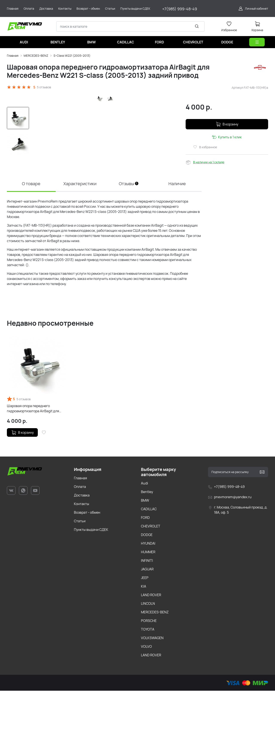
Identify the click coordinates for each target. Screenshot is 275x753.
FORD (145, 579)
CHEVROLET (150, 588)
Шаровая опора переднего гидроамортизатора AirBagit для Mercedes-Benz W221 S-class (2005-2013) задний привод (36, 471)
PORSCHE (149, 683)
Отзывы (128, 246)
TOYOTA (147, 691)
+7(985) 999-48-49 (179, 8)
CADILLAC (149, 571)
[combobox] (130, 26)
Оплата (80, 549)
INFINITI (147, 622)
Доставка (82, 557)
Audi (144, 545)
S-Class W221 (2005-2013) (71, 55)
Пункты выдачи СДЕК (91, 592)
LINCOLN (148, 665)
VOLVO (146, 708)
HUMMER (148, 614)
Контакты (81, 566)
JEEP (144, 640)
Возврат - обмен (87, 574)
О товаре (31, 246)
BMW (145, 562)
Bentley (147, 554)
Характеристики (79, 246)
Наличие (177, 246)
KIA (143, 648)
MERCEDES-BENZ (36, 55)
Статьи (80, 583)
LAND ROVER (151, 657)
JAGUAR (147, 631)
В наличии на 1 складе (208, 162)
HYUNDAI (148, 605)
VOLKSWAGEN (152, 700)
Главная (12, 55)
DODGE (147, 597)
